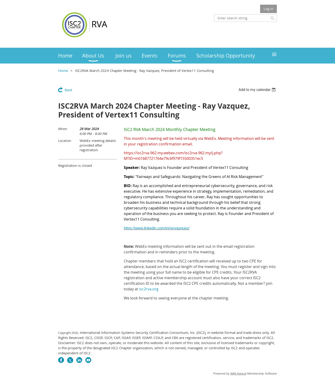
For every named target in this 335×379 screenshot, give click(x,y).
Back (68, 89)
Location (64, 140)
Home (63, 70)
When (62, 129)
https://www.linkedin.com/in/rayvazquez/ (157, 228)
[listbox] (257, 90)
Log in (268, 8)
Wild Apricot (238, 373)
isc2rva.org (148, 289)
